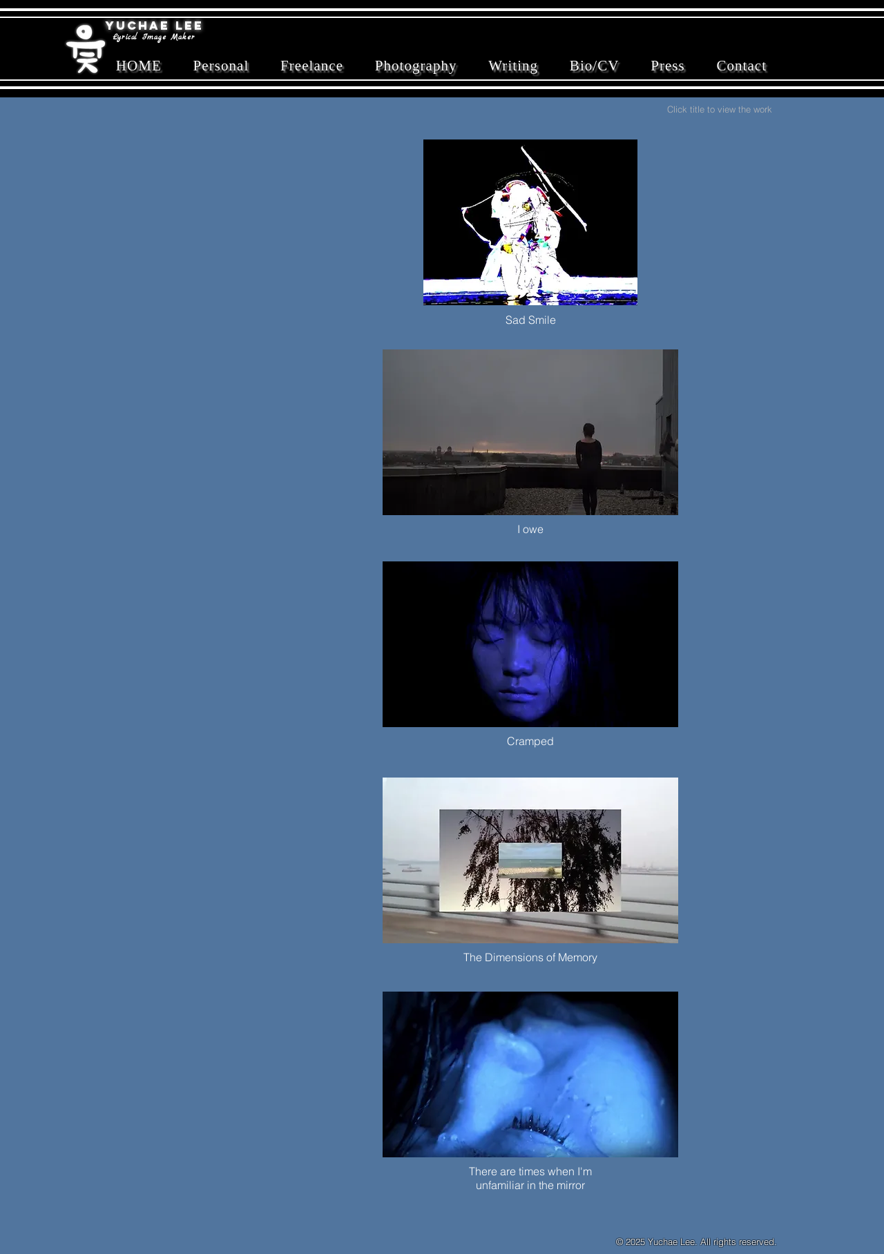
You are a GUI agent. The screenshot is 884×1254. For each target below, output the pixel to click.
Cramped (530, 741)
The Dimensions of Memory (530, 957)
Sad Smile (531, 320)
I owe (530, 529)
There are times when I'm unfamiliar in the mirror (530, 1178)
